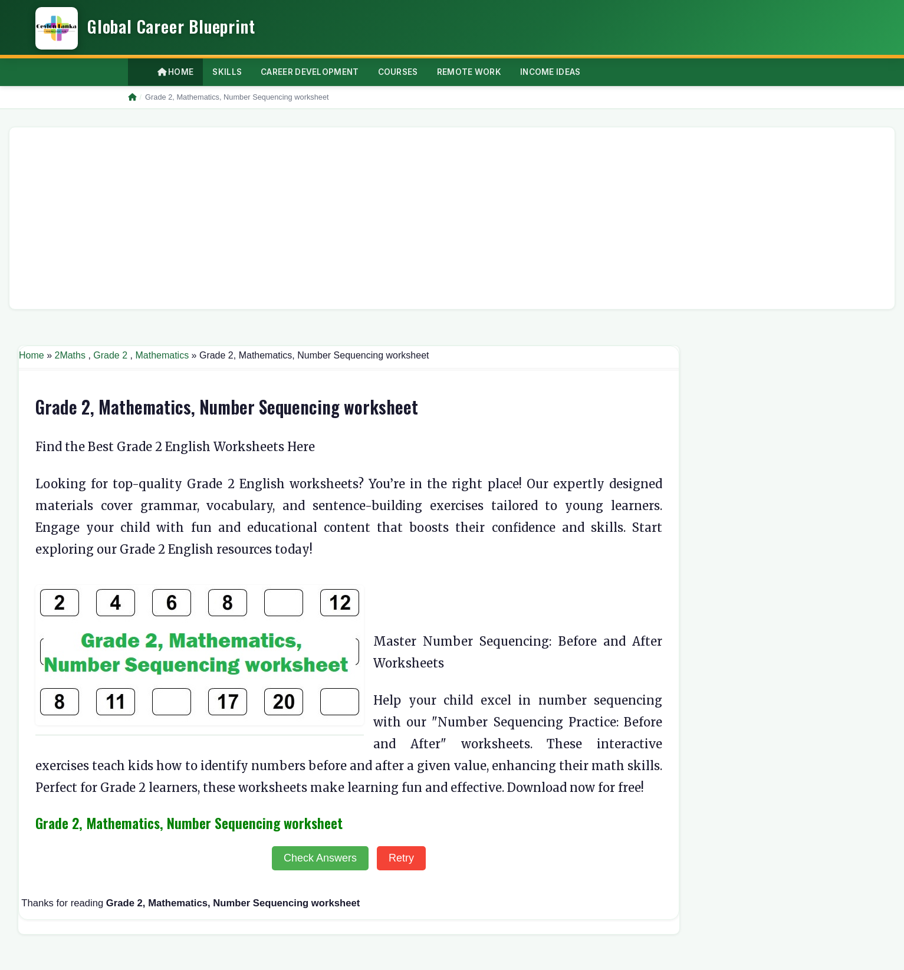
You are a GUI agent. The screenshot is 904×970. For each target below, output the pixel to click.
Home (175, 72)
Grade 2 (110, 355)
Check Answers (320, 858)
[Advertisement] (373, 218)
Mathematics (162, 355)
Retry (401, 858)
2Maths (69, 355)
